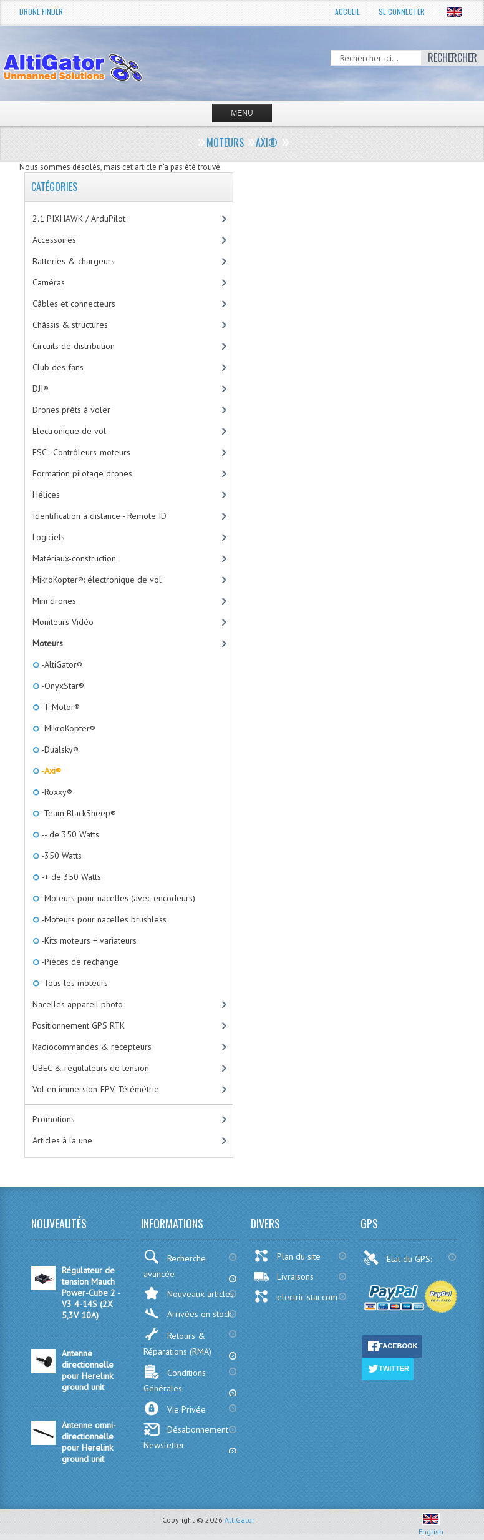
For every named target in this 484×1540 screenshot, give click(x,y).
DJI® (40, 388)
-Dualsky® (59, 749)
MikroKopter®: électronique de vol (97, 579)
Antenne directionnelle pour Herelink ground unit (88, 1370)
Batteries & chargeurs (73, 261)
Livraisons (283, 1276)
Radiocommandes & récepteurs (92, 1046)
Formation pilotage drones (82, 473)
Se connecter (402, 11)
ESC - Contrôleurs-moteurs (81, 452)
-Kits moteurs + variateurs (88, 940)
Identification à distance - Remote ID (99, 515)
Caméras (48, 282)
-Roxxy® (55, 791)
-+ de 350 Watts (70, 876)
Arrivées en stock (187, 1314)
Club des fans (58, 367)
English (431, 1527)
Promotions (53, 1119)
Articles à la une (62, 1140)
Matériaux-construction (74, 558)
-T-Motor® (59, 707)
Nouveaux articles (188, 1293)
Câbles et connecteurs (73, 303)
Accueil (347, 11)
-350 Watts (60, 855)
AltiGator (239, 1519)
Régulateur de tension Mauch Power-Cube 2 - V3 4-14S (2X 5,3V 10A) (91, 1293)
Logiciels (48, 537)
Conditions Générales (174, 1379)
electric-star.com (295, 1296)
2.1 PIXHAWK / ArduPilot (78, 218)
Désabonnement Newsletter (185, 1437)
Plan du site (287, 1255)
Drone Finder (41, 11)
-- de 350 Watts (69, 834)
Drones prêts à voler (71, 409)
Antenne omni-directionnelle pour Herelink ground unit (89, 1441)
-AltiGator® (60, 664)
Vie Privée (174, 1408)
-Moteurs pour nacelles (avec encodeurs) (117, 898)
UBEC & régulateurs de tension (90, 1068)
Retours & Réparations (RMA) (177, 1341)
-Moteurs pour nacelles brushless (103, 919)
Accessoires (54, 239)
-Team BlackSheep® (77, 813)
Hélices (46, 494)
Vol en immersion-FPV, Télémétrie (95, 1089)
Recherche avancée (174, 1265)
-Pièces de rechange (79, 961)
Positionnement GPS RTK (78, 1025)
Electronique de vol (69, 431)
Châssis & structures (70, 324)
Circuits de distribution (73, 346)
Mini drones (54, 600)
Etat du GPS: (398, 1258)
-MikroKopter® (67, 728)
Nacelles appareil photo (77, 1004)
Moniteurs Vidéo (63, 622)
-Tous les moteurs (73, 983)
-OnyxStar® (61, 685)
